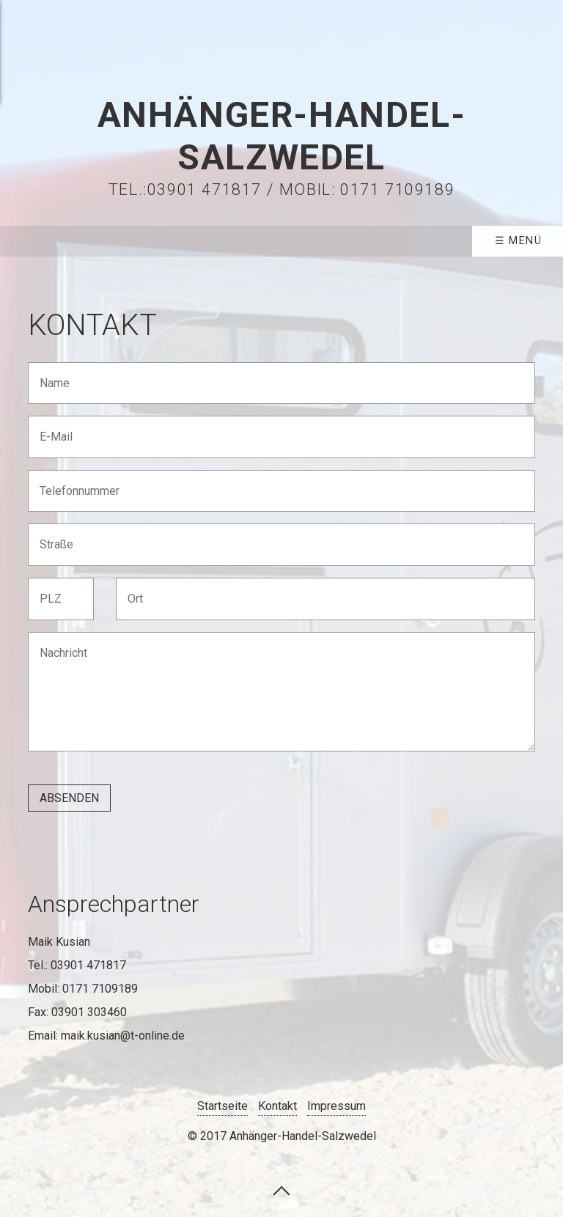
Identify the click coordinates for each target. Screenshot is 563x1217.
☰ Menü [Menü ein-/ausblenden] (518, 241)
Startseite (222, 1106)
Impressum (336, 1106)
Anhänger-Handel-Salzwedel (281, 136)
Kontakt (277, 1106)
